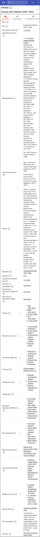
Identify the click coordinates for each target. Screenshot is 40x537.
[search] (17, 3)
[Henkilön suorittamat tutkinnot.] (9, 313)
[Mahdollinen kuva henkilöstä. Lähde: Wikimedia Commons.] (7, 22)
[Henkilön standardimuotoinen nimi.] (7, 26)
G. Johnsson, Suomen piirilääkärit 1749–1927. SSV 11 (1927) (33, 500)
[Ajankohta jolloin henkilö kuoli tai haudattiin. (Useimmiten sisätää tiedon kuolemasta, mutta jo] (4, 294)
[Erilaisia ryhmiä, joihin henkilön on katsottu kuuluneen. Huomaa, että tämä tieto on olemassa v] (13, 382)
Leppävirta (27, 285)
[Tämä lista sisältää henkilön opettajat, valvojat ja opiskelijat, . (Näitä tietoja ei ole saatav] (4, 452)
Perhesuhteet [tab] (17, 17)
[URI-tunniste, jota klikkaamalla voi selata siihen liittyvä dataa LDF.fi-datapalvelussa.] (10, 534)
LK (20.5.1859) (33, 314)
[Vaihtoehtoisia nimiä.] (4, 35)
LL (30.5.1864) (32, 321)
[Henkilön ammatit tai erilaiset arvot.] (15, 336)
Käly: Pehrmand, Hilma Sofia (32, 436)
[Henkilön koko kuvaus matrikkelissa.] (14, 98)
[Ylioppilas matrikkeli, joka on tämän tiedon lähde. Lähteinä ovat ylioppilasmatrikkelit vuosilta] (10, 271)
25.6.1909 (26, 292)
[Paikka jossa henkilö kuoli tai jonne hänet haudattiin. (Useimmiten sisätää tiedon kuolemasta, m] (4, 301)
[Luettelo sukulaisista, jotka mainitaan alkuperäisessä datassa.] (4, 175)
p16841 (26, 43)
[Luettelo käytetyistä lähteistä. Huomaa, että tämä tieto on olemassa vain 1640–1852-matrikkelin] (9, 228)
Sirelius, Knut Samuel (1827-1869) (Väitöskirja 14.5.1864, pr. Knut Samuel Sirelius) (30, 451)
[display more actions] (38, 3)
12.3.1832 (26, 280)
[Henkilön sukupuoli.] (10, 276)
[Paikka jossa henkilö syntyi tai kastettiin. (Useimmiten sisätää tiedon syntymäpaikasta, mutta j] (12, 286)
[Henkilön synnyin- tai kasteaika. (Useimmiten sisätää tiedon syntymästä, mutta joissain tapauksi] (6, 281)
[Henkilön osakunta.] (10, 369)
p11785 (31, 53)
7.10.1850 (26, 30)
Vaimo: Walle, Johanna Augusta (32, 430)
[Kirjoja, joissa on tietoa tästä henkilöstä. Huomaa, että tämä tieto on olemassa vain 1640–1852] (16, 494)
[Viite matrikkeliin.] (15, 521)
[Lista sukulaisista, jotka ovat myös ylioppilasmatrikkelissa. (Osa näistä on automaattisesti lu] (4, 410)
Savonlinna (27, 299)
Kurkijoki (30, 362)
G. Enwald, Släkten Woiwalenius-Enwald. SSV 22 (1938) (32, 489)
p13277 (26, 169)
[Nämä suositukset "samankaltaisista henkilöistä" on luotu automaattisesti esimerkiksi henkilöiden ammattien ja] (4, 470)
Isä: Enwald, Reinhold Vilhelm (32, 401)
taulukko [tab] (5, 17)
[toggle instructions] (10, 7)
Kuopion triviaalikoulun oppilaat (32, 388)
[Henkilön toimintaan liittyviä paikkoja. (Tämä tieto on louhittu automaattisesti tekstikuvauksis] (16, 357)
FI (33, 3)
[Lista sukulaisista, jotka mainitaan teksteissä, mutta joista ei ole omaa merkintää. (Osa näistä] (14, 433)
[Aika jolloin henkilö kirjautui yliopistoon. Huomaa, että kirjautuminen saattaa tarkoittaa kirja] (16, 30)
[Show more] (20, 313)
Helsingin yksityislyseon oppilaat (32, 377)
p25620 (26, 183)
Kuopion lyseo (32, 360)
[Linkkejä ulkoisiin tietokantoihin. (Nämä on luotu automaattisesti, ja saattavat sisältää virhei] (13, 509)
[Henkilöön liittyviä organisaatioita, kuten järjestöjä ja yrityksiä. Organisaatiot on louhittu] (12, 394)
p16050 (26, 117)
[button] (20, 10)
